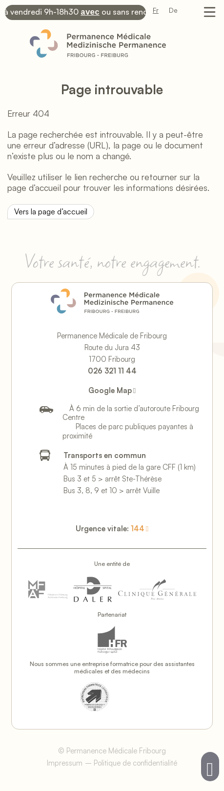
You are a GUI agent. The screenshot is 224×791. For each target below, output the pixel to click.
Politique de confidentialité (135, 762)
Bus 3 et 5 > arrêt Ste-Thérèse (112, 477)
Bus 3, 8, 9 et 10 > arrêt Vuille (111, 489)
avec (92, 11)
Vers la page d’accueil (50, 210)
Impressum (64, 762)
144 (137, 527)
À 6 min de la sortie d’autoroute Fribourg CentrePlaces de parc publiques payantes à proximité (131, 421)
